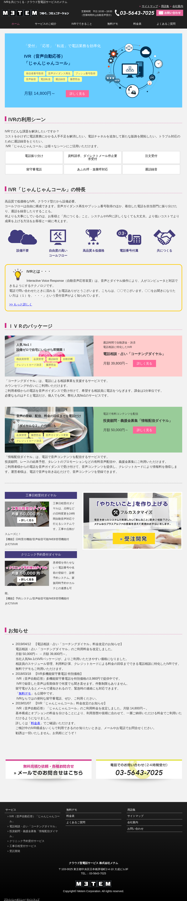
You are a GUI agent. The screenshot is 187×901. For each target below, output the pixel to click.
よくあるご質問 (166, 23)
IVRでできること (82, 23)
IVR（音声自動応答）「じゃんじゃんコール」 (34, 819)
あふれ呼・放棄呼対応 (92, 169)
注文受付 (151, 155)
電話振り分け (34, 155)
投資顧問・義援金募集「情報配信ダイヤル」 (137, 421)
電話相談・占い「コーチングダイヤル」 (134, 354)
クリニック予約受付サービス (26, 841)
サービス (10, 809)
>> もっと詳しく (20, 304)
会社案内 (177, 6)
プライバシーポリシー (14, 899)
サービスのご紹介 (45, 23)
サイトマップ (150, 6)
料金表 (137, 23)
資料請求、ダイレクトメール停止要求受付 (92, 157)
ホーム (16, 23)
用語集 (165, 6)
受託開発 (14, 851)
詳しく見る (77, 93)
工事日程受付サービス (22, 846)
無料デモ (112, 23)
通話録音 (151, 169)
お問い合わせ (135, 828)
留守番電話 (34, 169)
